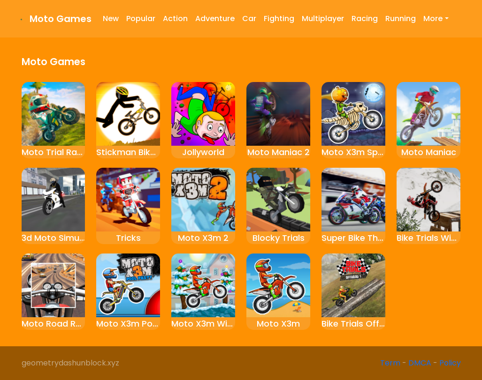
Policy (450, 363)
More (433, 18)
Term (390, 363)
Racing (365, 18)
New (111, 18)
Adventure (215, 18)
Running (400, 18)
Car (249, 18)
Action (175, 18)
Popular (140, 18)
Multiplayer (323, 18)
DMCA (419, 363)
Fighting (279, 18)
